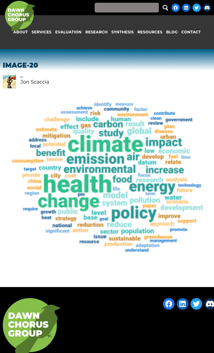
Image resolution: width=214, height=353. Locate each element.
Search (165, 7)
